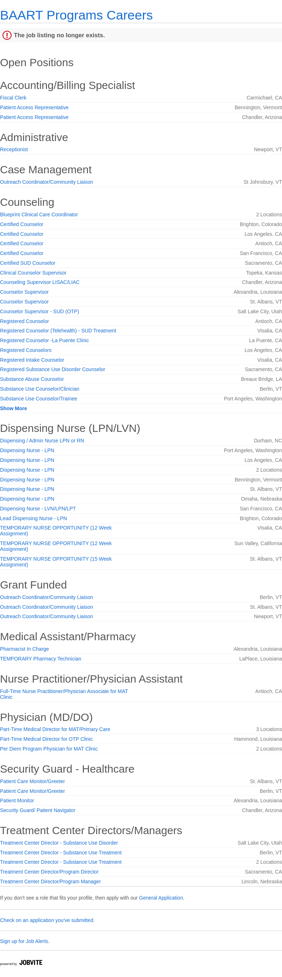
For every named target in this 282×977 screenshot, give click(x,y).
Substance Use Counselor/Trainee (38, 399)
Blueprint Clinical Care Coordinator (39, 214)
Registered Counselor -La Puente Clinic (44, 340)
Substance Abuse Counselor (32, 379)
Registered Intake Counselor (32, 360)
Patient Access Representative (34, 107)
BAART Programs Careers (76, 15)
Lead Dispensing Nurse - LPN (33, 518)
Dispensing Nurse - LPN (27, 450)
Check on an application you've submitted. (47, 920)
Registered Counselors (25, 350)
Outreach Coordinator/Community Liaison (46, 182)
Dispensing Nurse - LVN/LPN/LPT (38, 508)
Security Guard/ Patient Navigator (38, 810)
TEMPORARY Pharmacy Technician (40, 659)
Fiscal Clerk (13, 98)
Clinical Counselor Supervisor (33, 273)
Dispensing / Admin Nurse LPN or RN (42, 440)
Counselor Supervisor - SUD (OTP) (39, 311)
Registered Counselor (24, 321)
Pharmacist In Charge (24, 649)
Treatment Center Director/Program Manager (50, 881)
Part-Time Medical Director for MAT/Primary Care (55, 729)
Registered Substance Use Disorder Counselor (52, 369)
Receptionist (14, 149)
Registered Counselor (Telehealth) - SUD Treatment (58, 331)
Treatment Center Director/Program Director (49, 872)
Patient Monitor (17, 800)
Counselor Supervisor (24, 292)
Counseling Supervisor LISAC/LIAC (40, 282)
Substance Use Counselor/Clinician (39, 389)
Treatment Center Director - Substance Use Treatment (60, 852)
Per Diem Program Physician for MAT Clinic (49, 749)
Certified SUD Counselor (27, 263)
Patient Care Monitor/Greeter (32, 781)
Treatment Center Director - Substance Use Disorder (59, 843)
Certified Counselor (21, 224)
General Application (161, 898)
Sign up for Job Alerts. (25, 941)
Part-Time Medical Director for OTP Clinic (46, 739)
